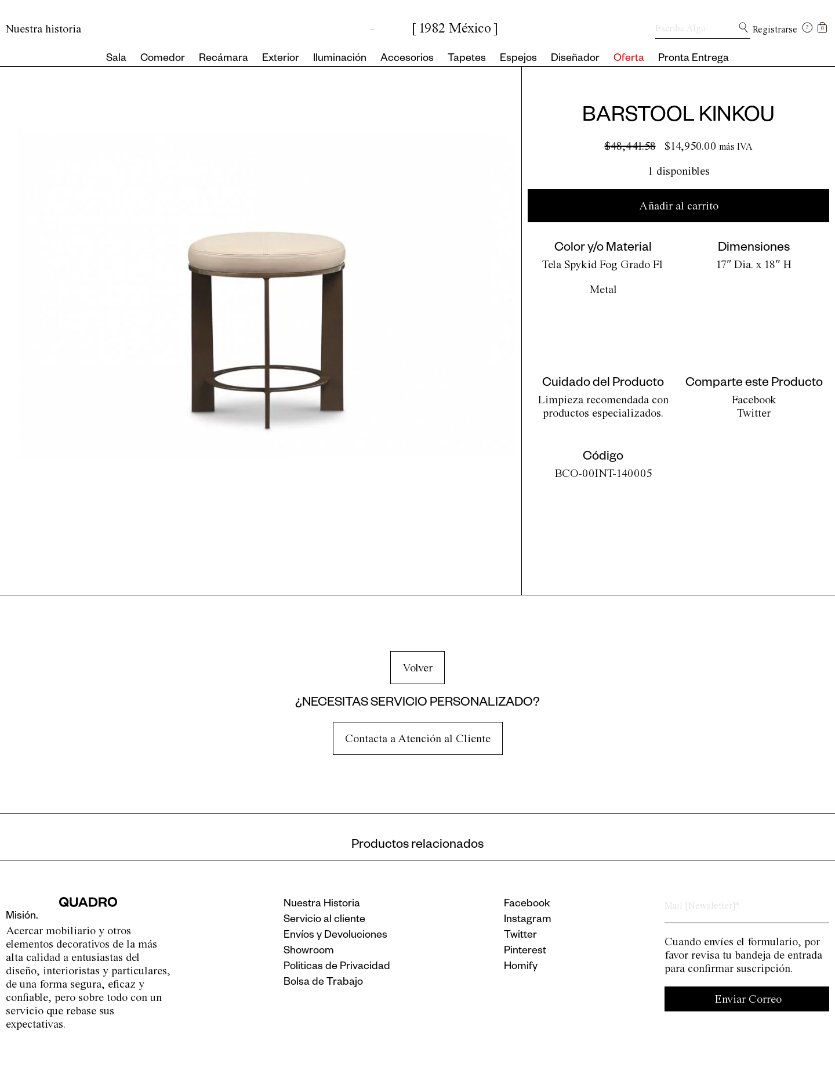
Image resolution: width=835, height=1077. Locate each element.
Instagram (527, 920)
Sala (116, 59)
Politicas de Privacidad (337, 967)
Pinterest (525, 951)
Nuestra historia (43, 28)
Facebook (754, 399)
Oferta (628, 59)
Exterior (280, 59)
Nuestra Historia (322, 904)
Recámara (223, 59)
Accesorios (407, 59)
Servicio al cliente (324, 920)
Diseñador (575, 59)
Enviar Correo (748, 999)
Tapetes (467, 59)
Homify (521, 967)
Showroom (309, 951)
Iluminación (339, 59)
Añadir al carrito (678, 205)
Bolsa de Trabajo (323, 983)
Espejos (518, 59)
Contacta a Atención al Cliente (418, 738)
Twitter (754, 413)
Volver (417, 667)
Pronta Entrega (693, 59)
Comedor (162, 59)
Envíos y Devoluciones (335, 936)
